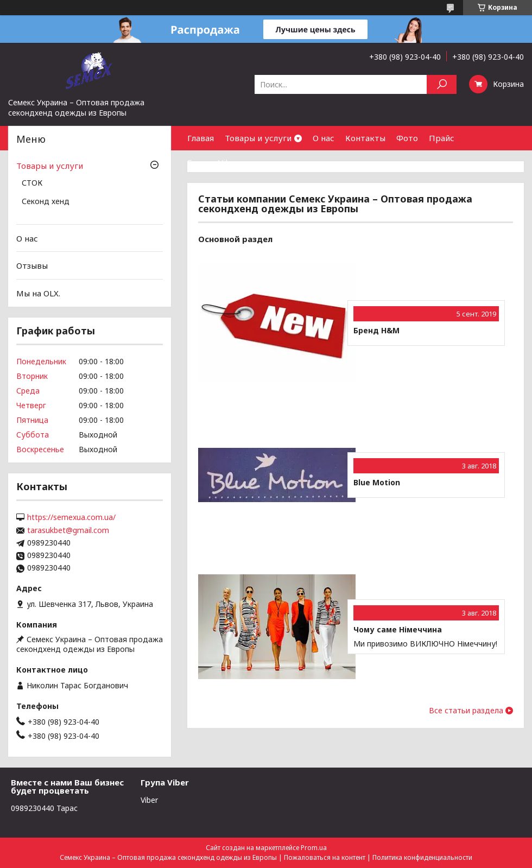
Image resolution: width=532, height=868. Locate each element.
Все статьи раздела (466, 710)
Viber (149, 800)
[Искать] (442, 84)
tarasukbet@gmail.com (68, 530)
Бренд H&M (376, 330)
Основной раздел (235, 238)
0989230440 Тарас (44, 808)
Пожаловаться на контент (324, 857)
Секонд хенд (45, 202)
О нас (323, 137)
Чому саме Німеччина (397, 630)
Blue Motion (376, 482)
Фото (407, 137)
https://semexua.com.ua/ (71, 517)
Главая (200, 137)
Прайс (441, 137)
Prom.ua (314, 847)
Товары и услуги (258, 137)
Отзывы (32, 265)
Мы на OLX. (38, 293)
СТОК (32, 183)
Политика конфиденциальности (422, 857)
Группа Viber (213, 162)
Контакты (365, 137)
